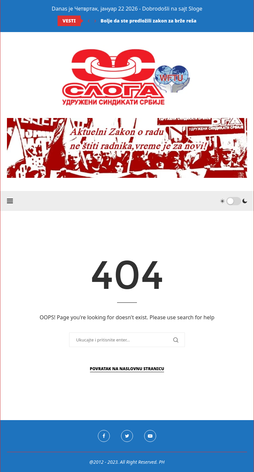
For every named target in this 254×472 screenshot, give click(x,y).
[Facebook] (104, 436)
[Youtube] (150, 436)
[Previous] (88, 21)
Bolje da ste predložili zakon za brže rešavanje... (157, 21)
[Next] (95, 21)
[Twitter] (127, 436)
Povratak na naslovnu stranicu (127, 369)
